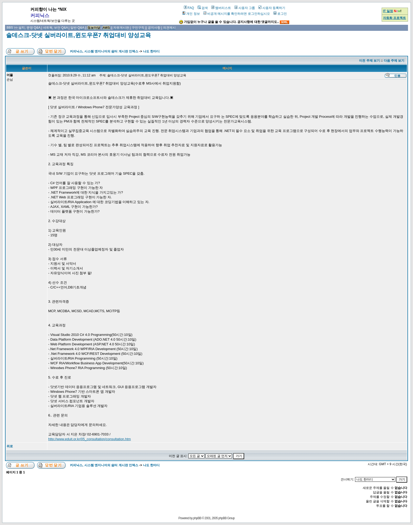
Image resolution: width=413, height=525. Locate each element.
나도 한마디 (151, 51)
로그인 (280, 14)
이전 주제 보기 (369, 60)
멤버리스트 (221, 8)
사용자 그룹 (244, 8)
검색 (203, 8)
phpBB (197, 518)
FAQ (189, 8)
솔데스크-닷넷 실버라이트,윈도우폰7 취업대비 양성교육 (78, 35)
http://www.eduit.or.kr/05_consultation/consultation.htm (89, 439)
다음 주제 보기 (394, 60)
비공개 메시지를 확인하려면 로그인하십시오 (236, 14)
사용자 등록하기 (271, 8)
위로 (10, 446)
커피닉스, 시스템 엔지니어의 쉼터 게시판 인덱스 (104, 51)
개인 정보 (191, 14)
